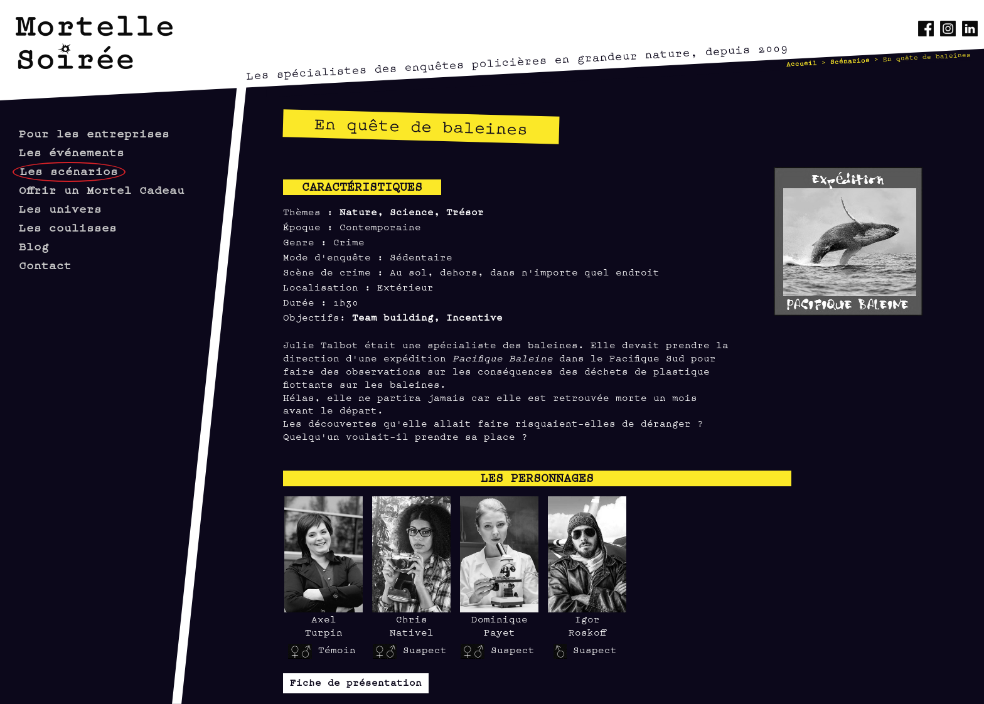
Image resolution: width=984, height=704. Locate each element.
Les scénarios (69, 170)
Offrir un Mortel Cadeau (101, 189)
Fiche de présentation (356, 682)
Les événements (71, 151)
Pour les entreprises (94, 132)
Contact (45, 264)
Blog (34, 245)
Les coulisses (68, 227)
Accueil (802, 63)
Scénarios (850, 60)
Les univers (60, 208)
